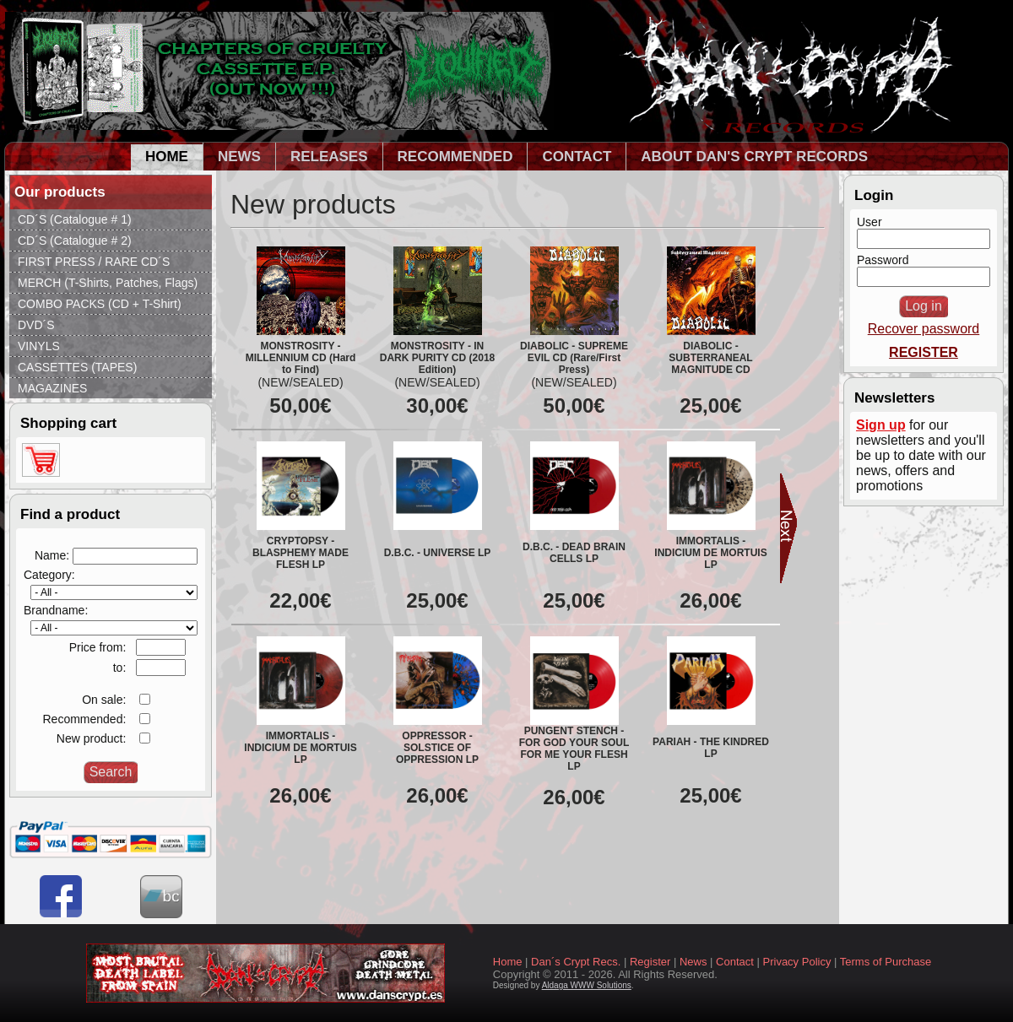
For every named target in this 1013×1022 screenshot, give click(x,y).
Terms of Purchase (885, 961)
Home (508, 961)
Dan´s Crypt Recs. (575, 961)
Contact (735, 961)
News (693, 961)
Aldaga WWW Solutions (586, 985)
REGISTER (923, 352)
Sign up (881, 425)
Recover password (924, 329)
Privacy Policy (797, 961)
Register (650, 961)
